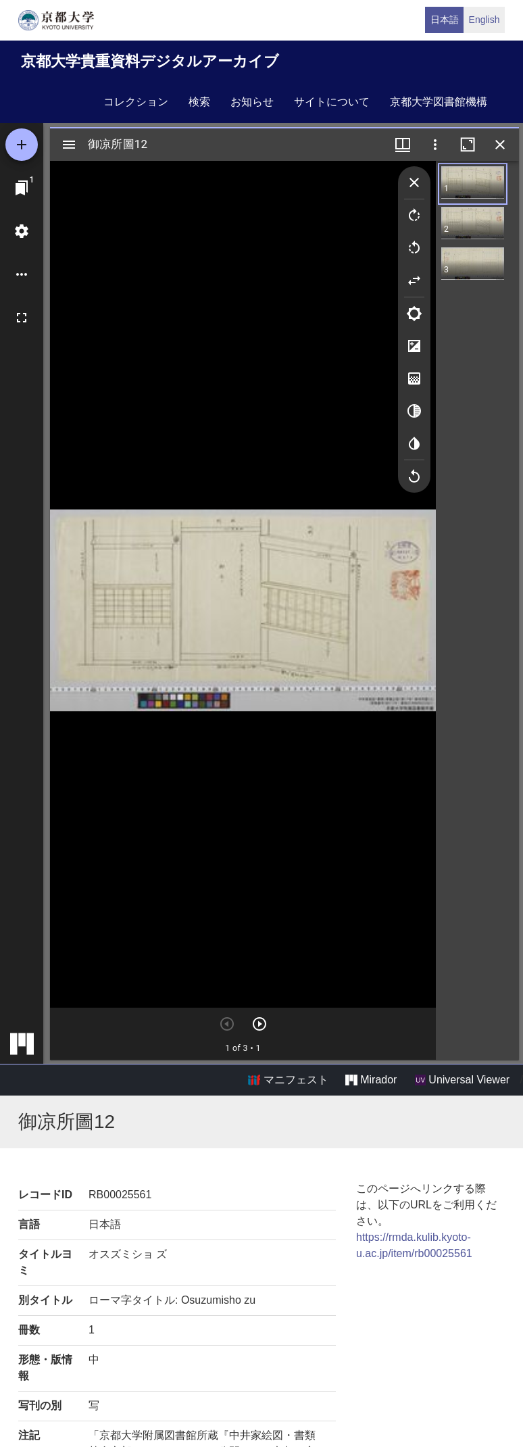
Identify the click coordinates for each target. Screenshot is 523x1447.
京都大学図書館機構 (438, 101)
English (484, 19)
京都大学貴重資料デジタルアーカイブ (150, 61)
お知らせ (252, 101)
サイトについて (332, 101)
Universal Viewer (462, 1080)
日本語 (444, 19)
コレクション (135, 101)
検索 (199, 101)
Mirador (371, 1080)
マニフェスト (288, 1080)
